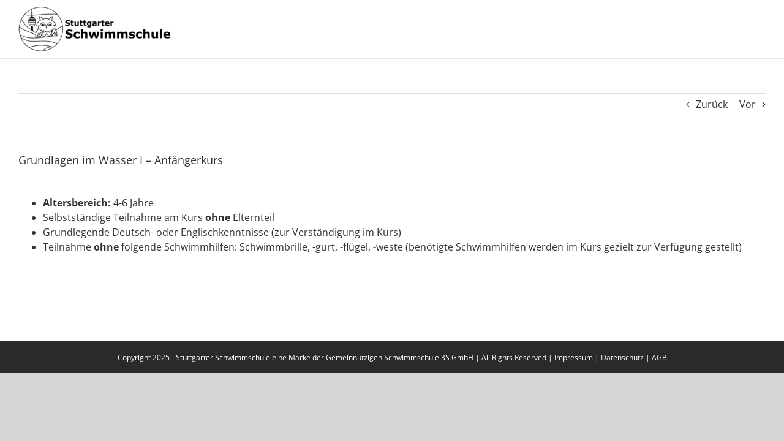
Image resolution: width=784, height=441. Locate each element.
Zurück (712, 104)
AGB (659, 357)
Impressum (573, 357)
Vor (747, 104)
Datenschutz (622, 357)
